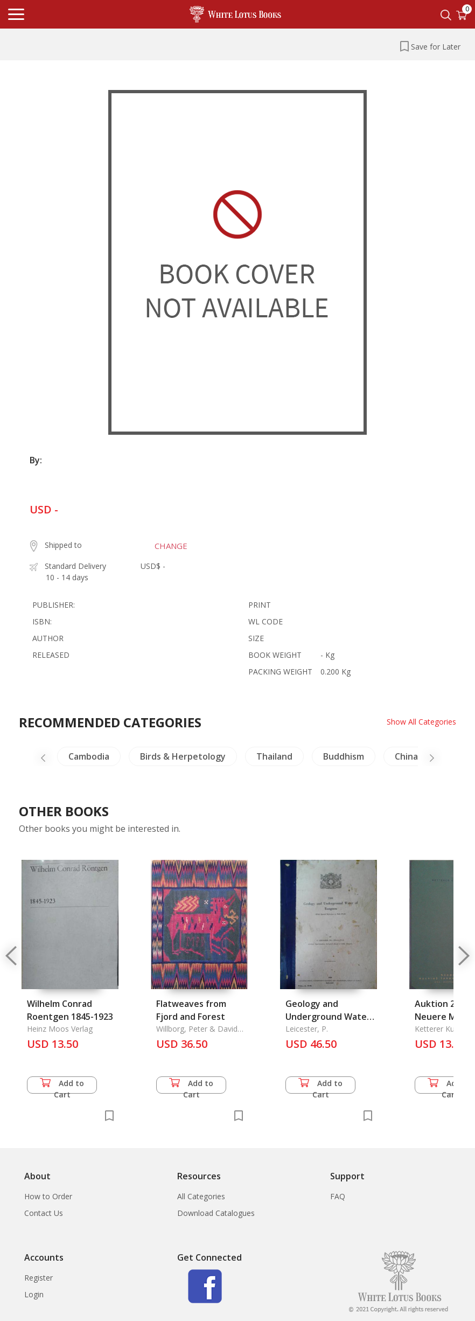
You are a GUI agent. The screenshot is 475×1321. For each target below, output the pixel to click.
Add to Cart (62, 1086)
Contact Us (43, 1213)
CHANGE (171, 545)
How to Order (48, 1196)
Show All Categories (421, 722)
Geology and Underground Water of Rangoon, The (328, 1016)
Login (34, 1294)
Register (38, 1278)
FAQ (337, 1196)
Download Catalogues (216, 1213)
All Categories (201, 1196)
